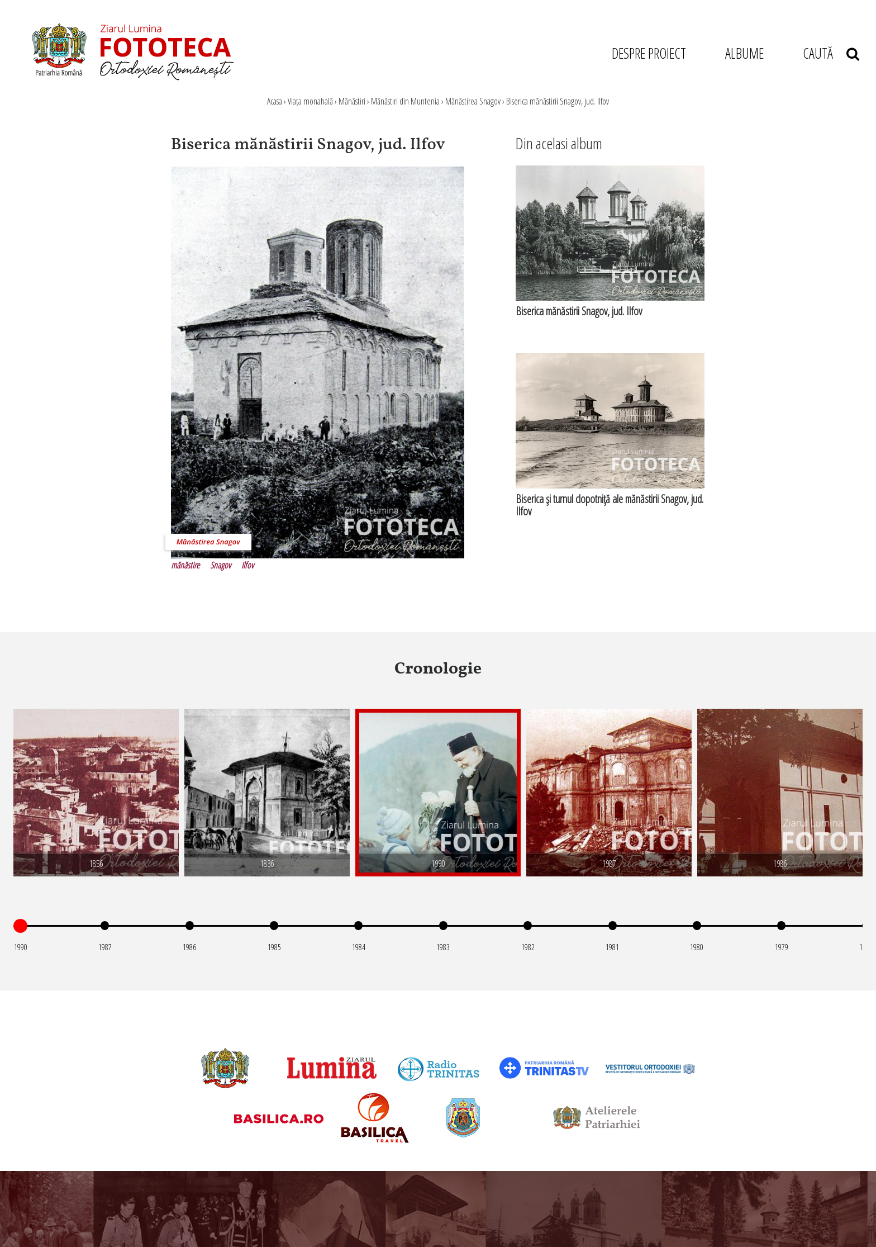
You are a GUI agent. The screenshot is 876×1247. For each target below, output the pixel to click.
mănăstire (185, 565)
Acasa (274, 101)
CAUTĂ (831, 53)
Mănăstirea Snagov (473, 101)
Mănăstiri (352, 101)
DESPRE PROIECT (649, 53)
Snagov (220, 565)
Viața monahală (310, 101)
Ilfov (247, 565)
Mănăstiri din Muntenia (405, 101)
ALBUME (744, 53)
